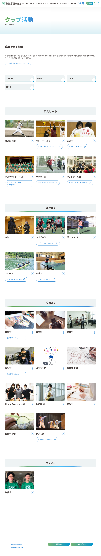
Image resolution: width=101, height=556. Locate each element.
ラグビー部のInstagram (46, 243)
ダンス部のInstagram (45, 439)
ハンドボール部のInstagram (78, 182)
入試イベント (64, 3)
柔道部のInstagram (75, 146)
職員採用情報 (80, 548)
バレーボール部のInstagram (47, 146)
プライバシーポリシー (69, 548)
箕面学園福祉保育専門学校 (16, 547)
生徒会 (8, 87)
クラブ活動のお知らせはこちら (16, 63)
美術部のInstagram (13, 338)
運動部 (39, 78)
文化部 (70, 78)
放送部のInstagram (13, 374)
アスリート (9, 78)
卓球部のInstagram (44, 279)
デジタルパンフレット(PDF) (54, 548)
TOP (6, 25)
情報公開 (89, 548)
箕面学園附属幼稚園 (16, 544)
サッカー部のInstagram (46, 182)
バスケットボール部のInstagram (14, 183)
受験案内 (73, 3)
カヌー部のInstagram (14, 279)
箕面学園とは (53, 3)
